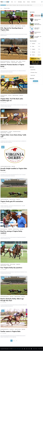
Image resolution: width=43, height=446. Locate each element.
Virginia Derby (8, 62)
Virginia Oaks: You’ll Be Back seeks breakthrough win (11, 100)
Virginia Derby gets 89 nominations (11, 201)
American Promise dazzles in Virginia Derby (12, 65)
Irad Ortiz (20, 61)
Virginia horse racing (14, 62)
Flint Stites (6, 131)
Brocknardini (2, 329)
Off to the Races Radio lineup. (37, 28)
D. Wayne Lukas (13, 61)
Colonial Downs (8, 61)
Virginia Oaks (7, 8)
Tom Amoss (9, 95)
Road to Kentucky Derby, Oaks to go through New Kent (12, 300)
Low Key (6, 95)
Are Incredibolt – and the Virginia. (38, 37)
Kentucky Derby (2, 296)
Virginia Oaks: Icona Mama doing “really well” (13, 136)
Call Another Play (6, 329)
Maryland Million (33, 69)
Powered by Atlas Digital (17, 348)
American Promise (3, 61)
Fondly (17, 61)
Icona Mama (10, 131)
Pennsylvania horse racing (16, 131)
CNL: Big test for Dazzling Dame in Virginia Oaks (11, 29)
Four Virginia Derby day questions (11, 268)
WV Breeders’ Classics (34, 72)
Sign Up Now (35, 81)
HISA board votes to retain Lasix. (38, 20)
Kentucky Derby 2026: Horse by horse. (38, 24)
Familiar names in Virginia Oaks (10, 331)
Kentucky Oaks (7, 296)
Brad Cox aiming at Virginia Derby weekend (11, 232)
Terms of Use (35, 348)
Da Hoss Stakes (7, 264)
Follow (39, 43)
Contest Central (33, 75)
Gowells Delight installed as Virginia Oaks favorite (13, 169)
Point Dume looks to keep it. (38, 33)
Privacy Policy (40, 348)
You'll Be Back (2, 96)
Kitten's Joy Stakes (12, 264)
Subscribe (39, 54)
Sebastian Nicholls (2, 62)
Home (1, 8)
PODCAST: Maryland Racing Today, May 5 (38, 15)
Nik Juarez (23, 61)
